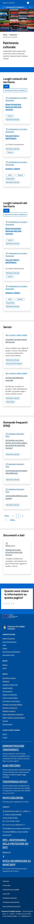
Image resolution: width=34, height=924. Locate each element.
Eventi (5, 734)
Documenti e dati (8, 655)
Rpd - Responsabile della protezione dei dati (15, 843)
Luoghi (5, 737)
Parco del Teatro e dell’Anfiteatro (12, 137)
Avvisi (5, 668)
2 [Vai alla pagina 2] (23, 516)
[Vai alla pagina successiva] (6, 520)
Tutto (6, 86)
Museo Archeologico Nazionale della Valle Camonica (13, 107)
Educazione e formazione (11, 701)
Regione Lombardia (9, 3)
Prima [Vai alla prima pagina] (7, 516)
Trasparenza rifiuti (15, 782)
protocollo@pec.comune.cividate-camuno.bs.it (15, 833)
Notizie (5, 665)
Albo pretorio (11, 765)
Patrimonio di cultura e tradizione (15, 90)
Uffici (4, 645)
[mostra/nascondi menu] (4, 7)
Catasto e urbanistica (10, 694)
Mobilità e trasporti (9, 711)
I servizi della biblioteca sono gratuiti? (16, 497)
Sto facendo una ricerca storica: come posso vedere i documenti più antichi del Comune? (16, 444)
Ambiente (6, 681)
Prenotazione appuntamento (11, 902)
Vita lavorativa (7, 724)
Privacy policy (6, 885)
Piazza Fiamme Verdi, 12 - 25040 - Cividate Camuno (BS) (17, 811)
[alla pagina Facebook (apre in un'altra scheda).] (4, 856)
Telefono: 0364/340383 (12, 814)
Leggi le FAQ (6, 894)
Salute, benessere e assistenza (13, 714)
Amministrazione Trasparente (13, 747)
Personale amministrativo (11, 651)
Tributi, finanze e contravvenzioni (14, 717)
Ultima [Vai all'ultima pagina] (13, 520)
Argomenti (13, 34)
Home (5, 34)
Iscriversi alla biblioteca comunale (14, 379)
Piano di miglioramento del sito (11, 906)
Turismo (5, 721)
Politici (5, 648)
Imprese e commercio (10, 708)
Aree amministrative (9, 642)
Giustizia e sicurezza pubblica (12, 704)
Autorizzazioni (7, 691)
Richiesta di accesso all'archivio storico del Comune (13, 552)
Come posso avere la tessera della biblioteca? (16, 471)
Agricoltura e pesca (9, 678)
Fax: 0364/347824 (10, 818)
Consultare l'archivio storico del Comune (16, 340)
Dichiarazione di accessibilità (11, 889)
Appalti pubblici (8, 688)
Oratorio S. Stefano (12, 168)
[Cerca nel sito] (30, 7)
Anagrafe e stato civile (10, 685)
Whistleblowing (13, 798)
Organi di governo (9, 638)
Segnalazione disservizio (10, 898)
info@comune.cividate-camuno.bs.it (16, 828)
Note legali (6, 881)
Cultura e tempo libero (17, 335)
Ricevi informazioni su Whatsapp (17, 862)
